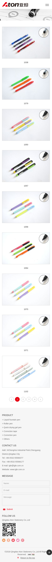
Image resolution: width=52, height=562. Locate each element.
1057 (26, 186)
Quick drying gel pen (12, 427)
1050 (26, 145)
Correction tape (10, 431)
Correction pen (10, 435)
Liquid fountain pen (12, 420)
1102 (26, 391)
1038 (26, 62)
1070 (26, 309)
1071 (26, 350)
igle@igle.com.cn (16, 465)
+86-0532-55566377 (14, 458)
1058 (26, 227)
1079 (26, 103)
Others (7, 439)
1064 (26, 268)
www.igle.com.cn (17, 469)
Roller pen (8, 423)
